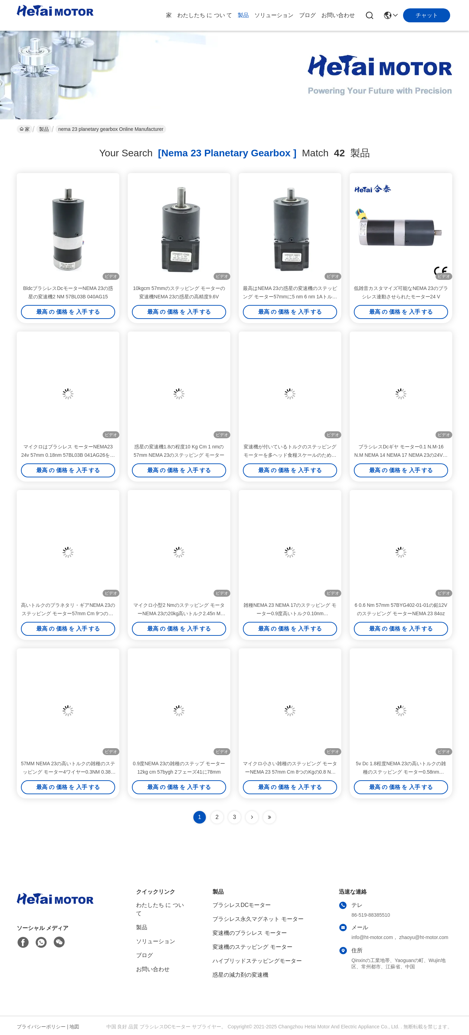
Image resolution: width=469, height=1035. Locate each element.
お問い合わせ (338, 15)
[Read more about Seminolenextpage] (252, 817)
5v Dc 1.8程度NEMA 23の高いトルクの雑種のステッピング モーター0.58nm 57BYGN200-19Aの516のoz (401, 772)
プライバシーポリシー (41, 1026)
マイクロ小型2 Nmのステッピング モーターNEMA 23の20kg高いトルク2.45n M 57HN (178, 613)
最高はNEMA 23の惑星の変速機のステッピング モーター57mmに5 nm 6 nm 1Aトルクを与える (290, 296)
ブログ (307, 15)
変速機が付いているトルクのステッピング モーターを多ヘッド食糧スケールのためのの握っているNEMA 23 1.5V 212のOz (290, 455)
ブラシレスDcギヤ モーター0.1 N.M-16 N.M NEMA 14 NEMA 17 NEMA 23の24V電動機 (401, 455)
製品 (243, 15)
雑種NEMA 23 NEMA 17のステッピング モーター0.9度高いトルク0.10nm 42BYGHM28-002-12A (290, 613)
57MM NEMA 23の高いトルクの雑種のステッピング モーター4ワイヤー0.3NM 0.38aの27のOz (68, 772)
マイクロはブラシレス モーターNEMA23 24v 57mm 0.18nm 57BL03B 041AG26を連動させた (68, 455)
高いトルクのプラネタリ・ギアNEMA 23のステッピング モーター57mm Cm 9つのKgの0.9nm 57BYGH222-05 (68, 613)
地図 (74, 1026)
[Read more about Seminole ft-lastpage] (269, 817)
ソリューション (273, 15)
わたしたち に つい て (204, 15)
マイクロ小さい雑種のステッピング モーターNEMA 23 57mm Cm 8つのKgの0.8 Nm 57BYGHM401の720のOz (290, 772)
